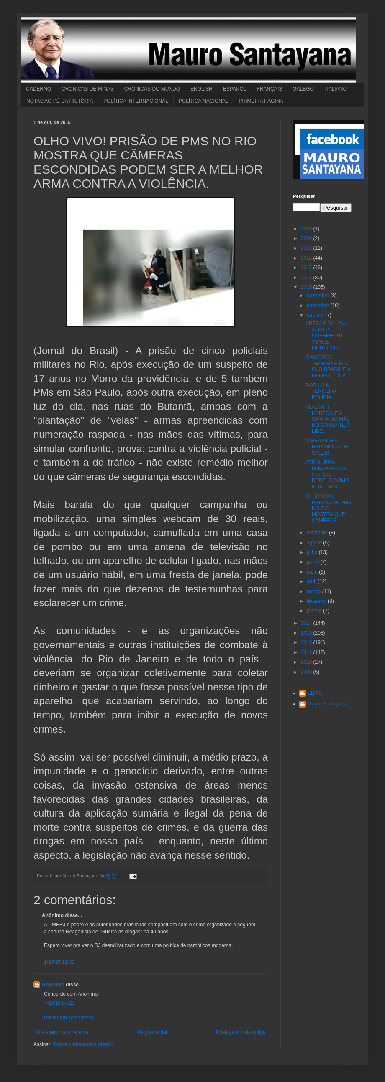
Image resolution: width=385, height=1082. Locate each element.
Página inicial (152, 1032)
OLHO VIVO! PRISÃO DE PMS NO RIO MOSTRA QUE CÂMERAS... (328, 508)
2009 (307, 672)
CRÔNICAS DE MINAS (88, 89)
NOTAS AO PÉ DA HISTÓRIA (59, 101)
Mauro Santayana (327, 704)
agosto (315, 543)
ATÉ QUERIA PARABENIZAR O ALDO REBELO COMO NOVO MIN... (327, 475)
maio (313, 572)
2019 (307, 248)
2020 (307, 238)
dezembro (319, 295)
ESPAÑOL (234, 89)
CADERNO (38, 89)
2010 (307, 662)
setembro (318, 533)
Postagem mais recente (62, 1032)
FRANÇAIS (269, 89)
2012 (307, 642)
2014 (307, 623)
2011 (307, 652)
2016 (307, 278)
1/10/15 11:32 (59, 962)
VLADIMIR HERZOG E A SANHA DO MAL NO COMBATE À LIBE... (327, 419)
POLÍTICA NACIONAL (203, 101)
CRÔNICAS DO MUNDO (152, 89)
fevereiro (317, 601)
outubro (316, 315)
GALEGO (303, 89)
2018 (307, 258)
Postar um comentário (68, 1018)
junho (314, 562)
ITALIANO (335, 89)
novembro (319, 305)
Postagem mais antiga (241, 1032)
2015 (307, 287)
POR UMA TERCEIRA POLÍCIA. (321, 391)
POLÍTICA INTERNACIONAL (135, 101)
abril (312, 581)
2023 (307, 229)
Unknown (53, 985)
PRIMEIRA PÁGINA (261, 101)
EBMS (315, 693)
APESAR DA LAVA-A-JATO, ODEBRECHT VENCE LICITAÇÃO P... (327, 336)
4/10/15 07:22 (59, 1003)
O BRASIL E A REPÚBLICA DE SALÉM (326, 447)
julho (313, 552)
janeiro (315, 611)
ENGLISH (201, 89)
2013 (307, 633)
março (314, 591)
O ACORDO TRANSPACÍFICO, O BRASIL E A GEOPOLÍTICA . (327, 366)
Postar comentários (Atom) (83, 1044)
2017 (307, 267)
